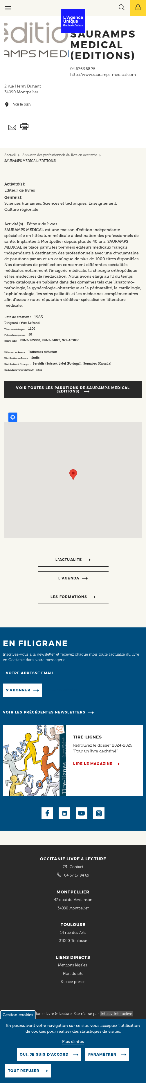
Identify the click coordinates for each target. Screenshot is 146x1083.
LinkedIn (64, 813)
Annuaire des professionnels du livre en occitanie (59, 155)
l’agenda (69, 578)
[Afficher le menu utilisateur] (138, 8)
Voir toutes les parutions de (73, 389)
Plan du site (73, 973)
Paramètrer (103, 1054)
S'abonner (18, 690)
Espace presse (73, 981)
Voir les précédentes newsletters (44, 712)
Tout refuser (23, 1070)
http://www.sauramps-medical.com (103, 74)
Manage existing (62, 690)
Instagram (98, 813)
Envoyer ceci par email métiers (12, 127)
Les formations (69, 597)
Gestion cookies (18, 1014)
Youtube (81, 813)
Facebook (47, 813)
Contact (76, 867)
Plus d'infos (73, 1041)
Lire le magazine (92, 763)
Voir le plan (21, 104)
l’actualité (68, 559)
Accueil (10, 155)
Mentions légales (73, 965)
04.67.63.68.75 (82, 68)
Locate (12, 417)
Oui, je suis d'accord (45, 1054)
